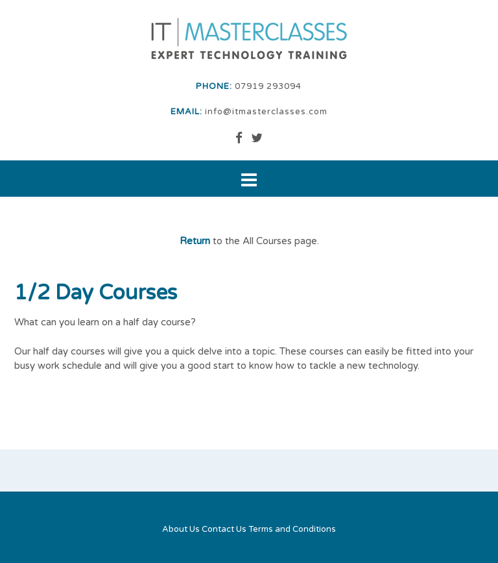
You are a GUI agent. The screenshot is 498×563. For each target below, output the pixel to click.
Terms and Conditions (292, 529)
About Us (181, 529)
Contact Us (224, 529)
